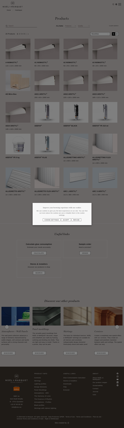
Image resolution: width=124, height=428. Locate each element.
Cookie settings (51, 220)
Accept (66, 220)
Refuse (76, 220)
